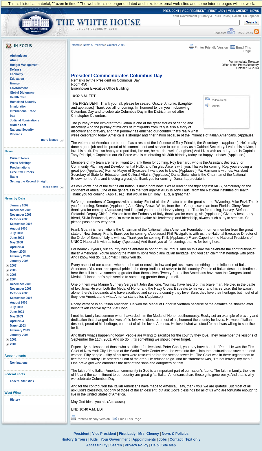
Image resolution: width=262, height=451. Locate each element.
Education (17, 78)
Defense (15, 69)
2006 (13, 270)
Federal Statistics (22, 381)
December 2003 (20, 284)
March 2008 (18, 251)
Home (76, 45)
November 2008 (21, 214)
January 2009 (19, 205)
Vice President (104, 434)
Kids (226, 16)
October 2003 (19, 293)
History (15, 399)
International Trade (23, 111)
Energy (15, 83)
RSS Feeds (245, 33)
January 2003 (19, 335)
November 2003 (21, 288)
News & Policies (93, 45)
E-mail (236, 16)
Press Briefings (20, 162)
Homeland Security (23, 101)
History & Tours (210, 16)
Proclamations (20, 167)
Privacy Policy (136, 445)
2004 (13, 279)
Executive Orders (22, 172)
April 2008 (17, 247)
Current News (19, 158)
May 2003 (16, 316)
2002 (13, 339)
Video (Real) (219, 100)
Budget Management (24, 64)
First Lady (127, 434)
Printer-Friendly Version (208, 47)
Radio (14, 176)
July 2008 (16, 233)
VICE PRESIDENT (194, 10)
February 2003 (20, 330)
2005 (13, 274)
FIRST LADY (217, 10)
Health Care (18, 97)
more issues (49, 139)
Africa (14, 60)
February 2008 (20, 256)
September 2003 (21, 298)
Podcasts (219, 33)
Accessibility (96, 445)
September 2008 (21, 224)
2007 (13, 265)
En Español (251, 16)
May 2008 (16, 242)
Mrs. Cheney (148, 434)
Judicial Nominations (24, 120)
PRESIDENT (171, 10)
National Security (22, 129)
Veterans (16, 134)
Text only (192, 439)
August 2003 (18, 302)
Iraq (12, 115)
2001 (13, 344)
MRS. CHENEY (238, 10)
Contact (176, 439)
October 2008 (19, 219)
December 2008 (20, 210)
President (81, 434)
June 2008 (17, 237)
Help (155, 445)
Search (116, 445)
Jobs (163, 439)
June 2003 (17, 311)
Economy (16, 74)
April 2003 (17, 321)
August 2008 (18, 228)
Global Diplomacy (22, 92)
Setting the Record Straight (28, 181)
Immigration (18, 106)
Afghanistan (18, 55)
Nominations (19, 362)
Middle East (18, 125)
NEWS (254, 10)
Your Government (185, 16)
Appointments (144, 439)
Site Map (169, 445)
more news (50, 186)
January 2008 (19, 261)
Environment (19, 88)
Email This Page (127, 419)
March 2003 (18, 325)
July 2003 (16, 307)
